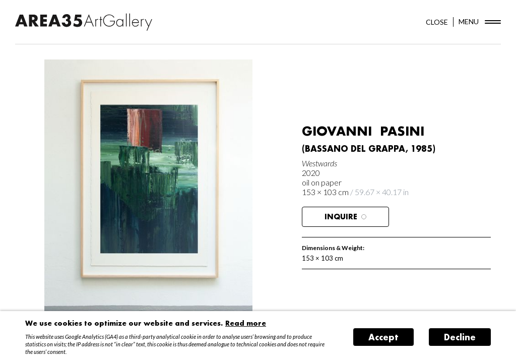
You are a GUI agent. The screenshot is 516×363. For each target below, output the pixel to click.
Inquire (345, 216)
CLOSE (437, 22)
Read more (245, 323)
